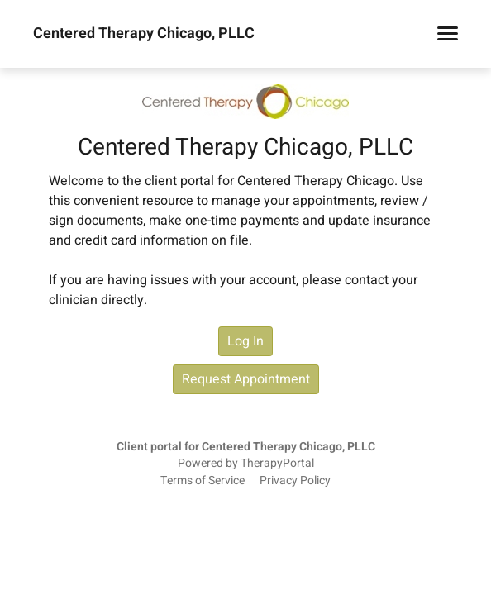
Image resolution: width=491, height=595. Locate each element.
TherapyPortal (277, 463)
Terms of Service (202, 481)
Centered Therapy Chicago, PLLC (144, 33)
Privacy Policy (295, 481)
